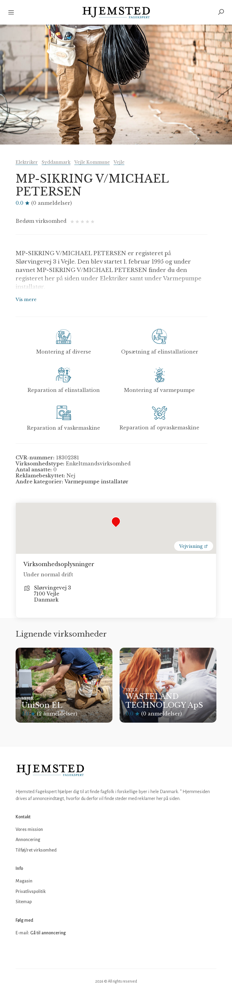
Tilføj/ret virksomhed (36, 850)
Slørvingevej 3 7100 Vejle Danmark (52, 594)
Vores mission (29, 829)
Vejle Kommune (92, 162)
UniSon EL (42, 705)
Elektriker (27, 162)
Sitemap (24, 901)
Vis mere (26, 299)
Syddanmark (56, 162)
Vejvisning (193, 546)
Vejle (119, 162)
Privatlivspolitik (31, 891)
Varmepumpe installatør (96, 482)
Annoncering (28, 839)
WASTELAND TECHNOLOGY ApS (164, 700)
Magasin (24, 881)
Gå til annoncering (48, 932)
